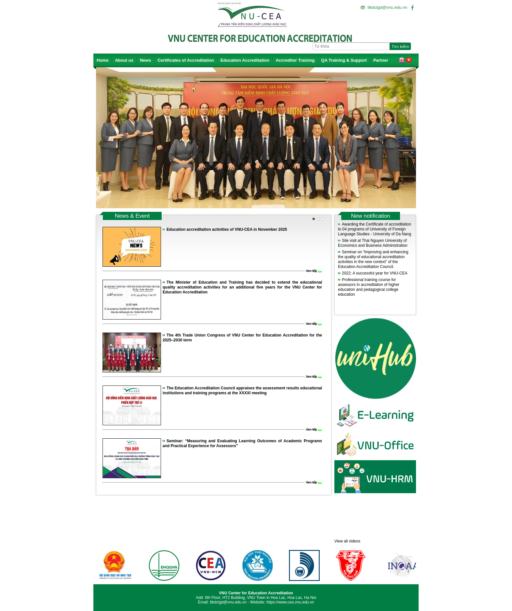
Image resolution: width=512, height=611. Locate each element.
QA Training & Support (344, 60)
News (145, 60)
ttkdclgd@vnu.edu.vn (387, 7)
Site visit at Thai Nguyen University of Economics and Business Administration (373, 243)
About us (124, 60)
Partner (380, 60)
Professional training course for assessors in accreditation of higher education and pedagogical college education (368, 287)
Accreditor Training (295, 60)
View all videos (347, 541)
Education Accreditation (244, 60)
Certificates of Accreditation (185, 60)
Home (102, 60)
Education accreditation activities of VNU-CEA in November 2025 (227, 229)
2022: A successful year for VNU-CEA (375, 273)
